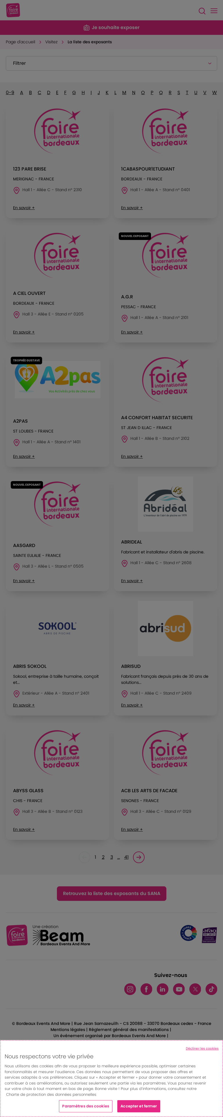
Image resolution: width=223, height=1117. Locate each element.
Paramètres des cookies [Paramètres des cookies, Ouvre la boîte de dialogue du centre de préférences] (85, 1106)
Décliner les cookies (202, 1048)
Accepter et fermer (139, 1106)
